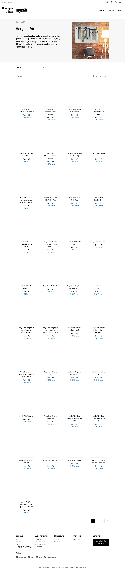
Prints (17, 544)
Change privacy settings (24, 547)
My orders (57, 542)
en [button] (120, 2)
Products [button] (110, 10)
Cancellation (38, 547)
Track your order (40, 542)
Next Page (107, 521)
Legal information (44, 568)
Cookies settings (81, 568)
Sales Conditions (40, 544)
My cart (56, 539)
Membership (77, 539)
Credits (53, 568)
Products (18, 542)
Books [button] (100, 10)
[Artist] (31, 67)
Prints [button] (119, 10)
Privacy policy (60, 568)
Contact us (38, 539)
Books (17, 539)
